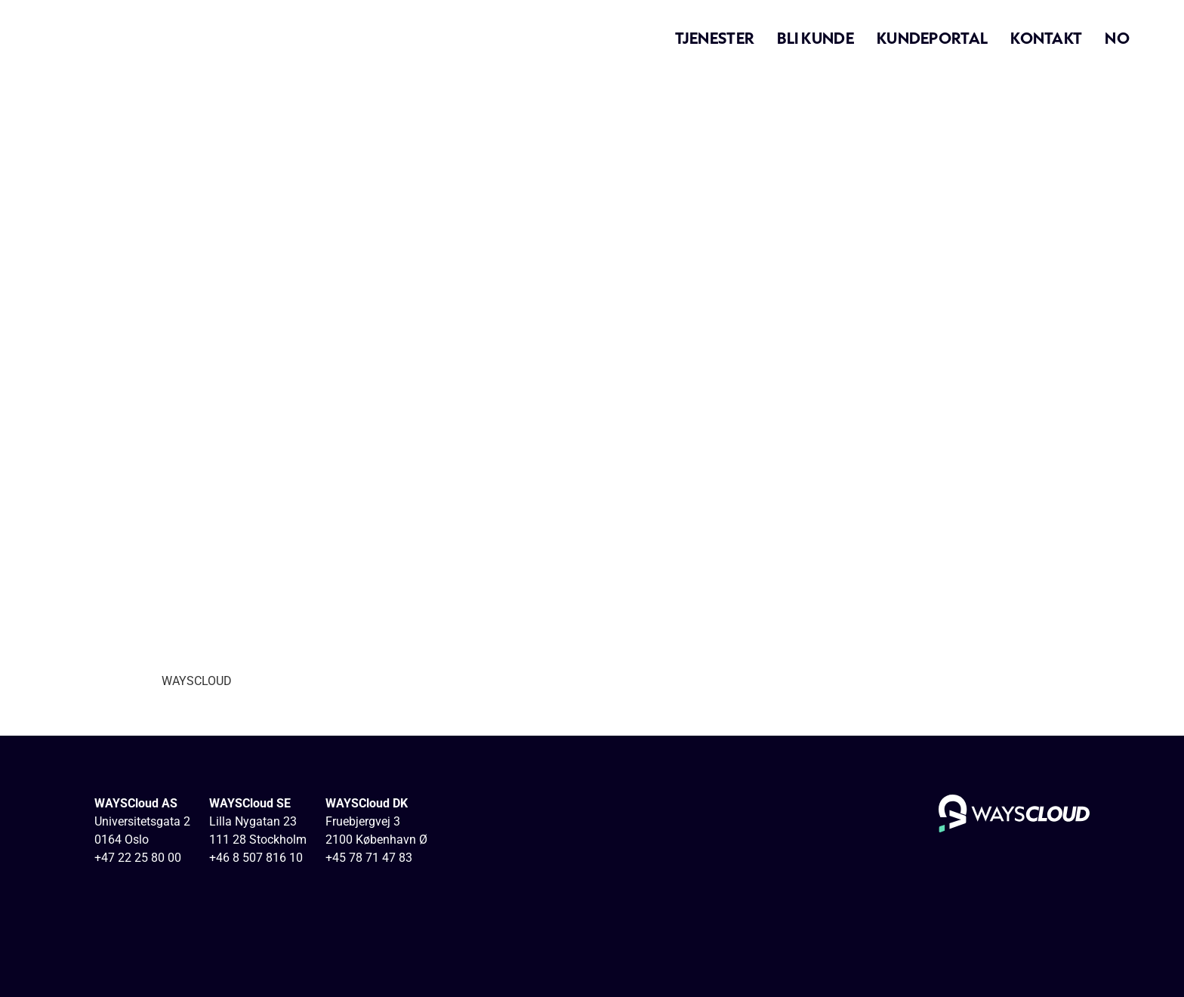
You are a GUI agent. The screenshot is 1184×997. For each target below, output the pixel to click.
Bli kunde (815, 38)
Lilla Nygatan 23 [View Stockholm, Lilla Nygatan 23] (253, 821)
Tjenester (715, 38)
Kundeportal (932, 38)
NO (1117, 38)
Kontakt (1046, 38)
